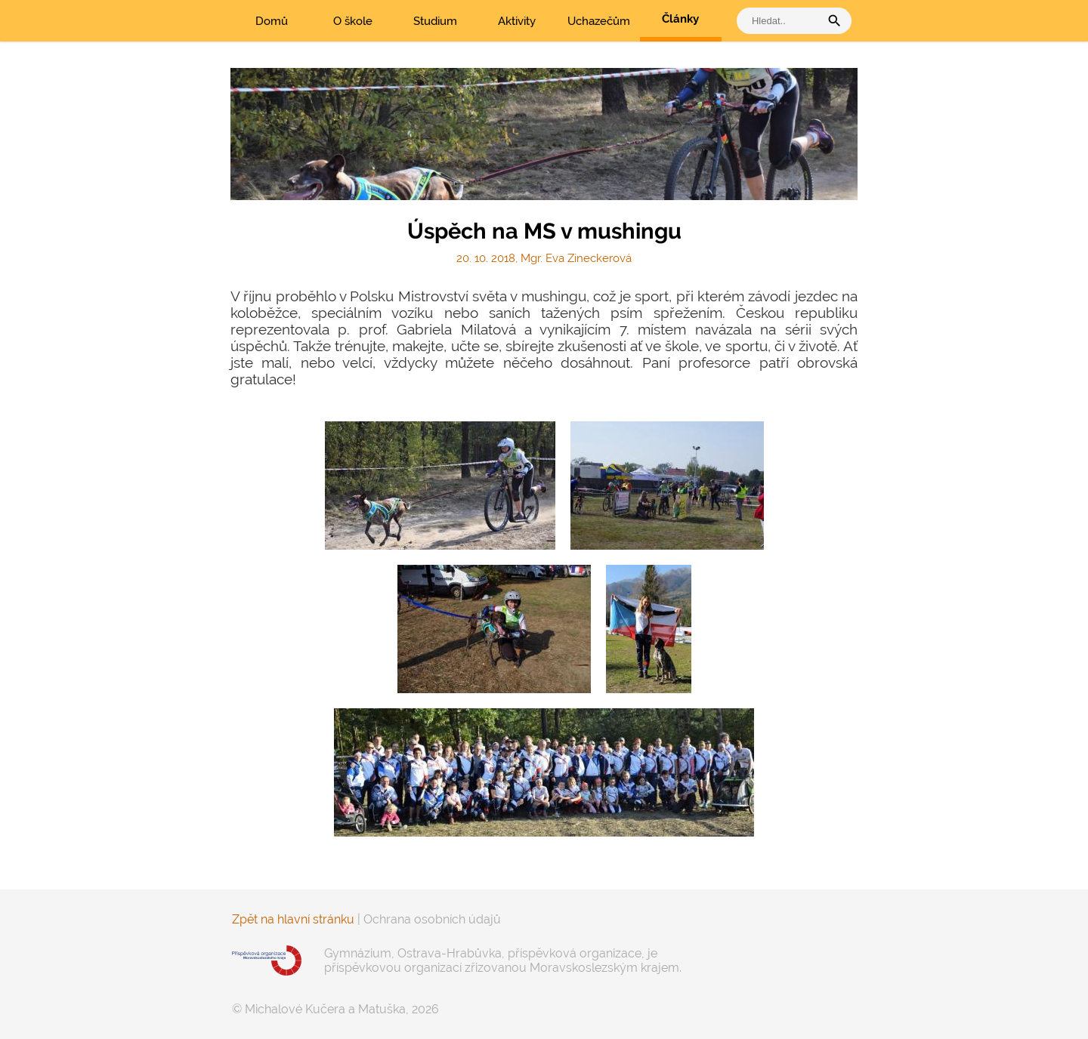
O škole (352, 21)
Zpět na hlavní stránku (293, 919)
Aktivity (517, 21)
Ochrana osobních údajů (432, 919)
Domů (271, 21)
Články (680, 19)
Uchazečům (598, 21)
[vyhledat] (782, 21)
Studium (435, 21)
